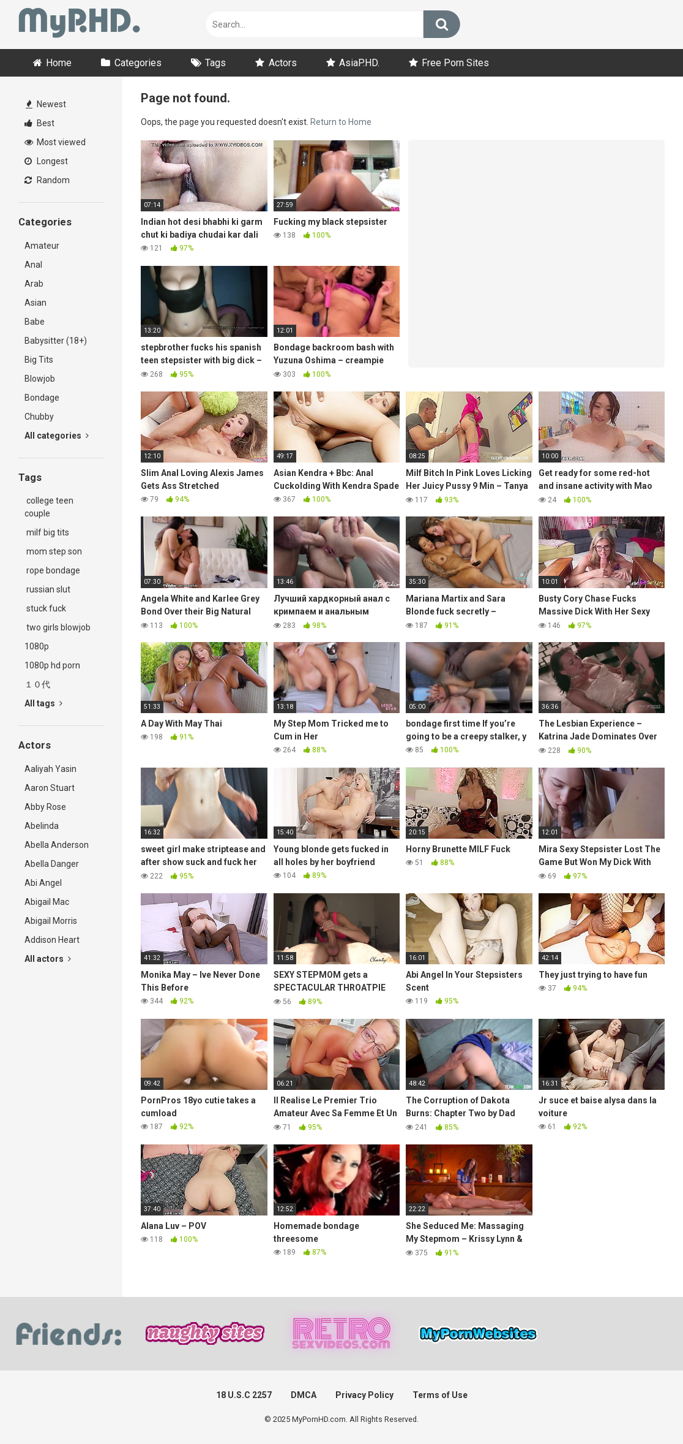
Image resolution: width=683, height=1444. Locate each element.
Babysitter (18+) (55, 341)
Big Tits (38, 360)
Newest (46, 104)
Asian (35, 303)
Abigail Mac (46, 902)
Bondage (41, 398)
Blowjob (39, 379)
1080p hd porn (52, 665)
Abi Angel (43, 883)
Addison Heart (52, 940)
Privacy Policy (364, 1395)
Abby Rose (45, 807)
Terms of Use (440, 1395)
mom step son (53, 551)
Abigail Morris (50, 921)
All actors (47, 959)
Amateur (41, 246)
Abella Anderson (56, 845)
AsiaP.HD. (359, 63)
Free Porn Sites (455, 63)
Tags (215, 63)
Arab (33, 284)
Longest (46, 161)
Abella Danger (51, 864)
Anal (33, 265)
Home (59, 63)
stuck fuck (45, 608)
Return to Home (340, 122)
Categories (138, 63)
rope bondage (52, 570)
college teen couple (48, 507)
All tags (43, 703)
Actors (283, 63)
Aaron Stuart (49, 788)
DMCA (303, 1395)
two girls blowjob (57, 627)
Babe (34, 322)
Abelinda (41, 826)
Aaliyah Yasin (50, 769)
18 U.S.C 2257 (244, 1395)
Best (39, 123)
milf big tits (46, 532)
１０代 (37, 684)
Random (47, 180)
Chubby (39, 416)
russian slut (47, 589)
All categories (56, 435)
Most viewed (55, 142)
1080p (36, 646)
